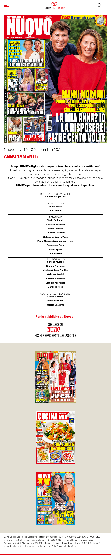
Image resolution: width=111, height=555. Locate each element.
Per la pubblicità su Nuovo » (55, 316)
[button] (51, 138)
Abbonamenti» (21, 156)
